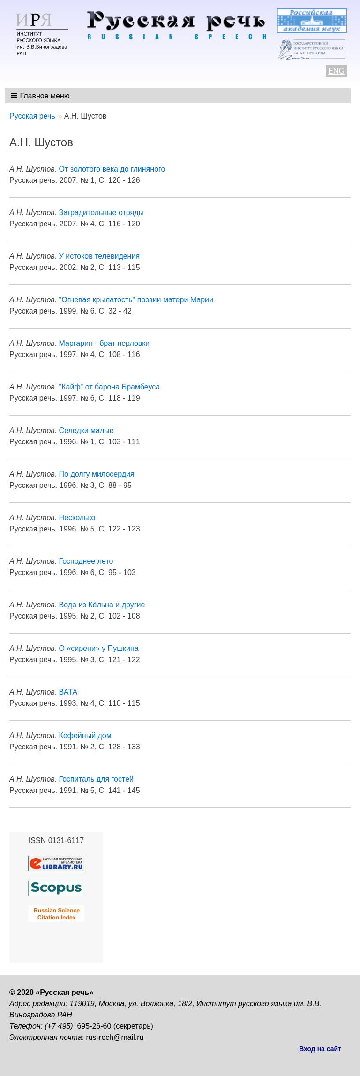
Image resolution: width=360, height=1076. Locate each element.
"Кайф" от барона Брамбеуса (109, 387)
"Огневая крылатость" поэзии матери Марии (136, 300)
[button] (41, 95)
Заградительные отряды (101, 213)
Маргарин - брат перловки (104, 343)
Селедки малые (86, 430)
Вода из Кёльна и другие (102, 605)
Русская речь (32, 116)
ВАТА (68, 692)
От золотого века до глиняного (112, 169)
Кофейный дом (85, 736)
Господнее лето (86, 561)
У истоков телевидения (99, 256)
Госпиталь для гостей (96, 779)
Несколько (77, 518)
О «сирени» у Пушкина (99, 648)
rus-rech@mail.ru (115, 1037)
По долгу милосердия (97, 474)
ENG (336, 71)
